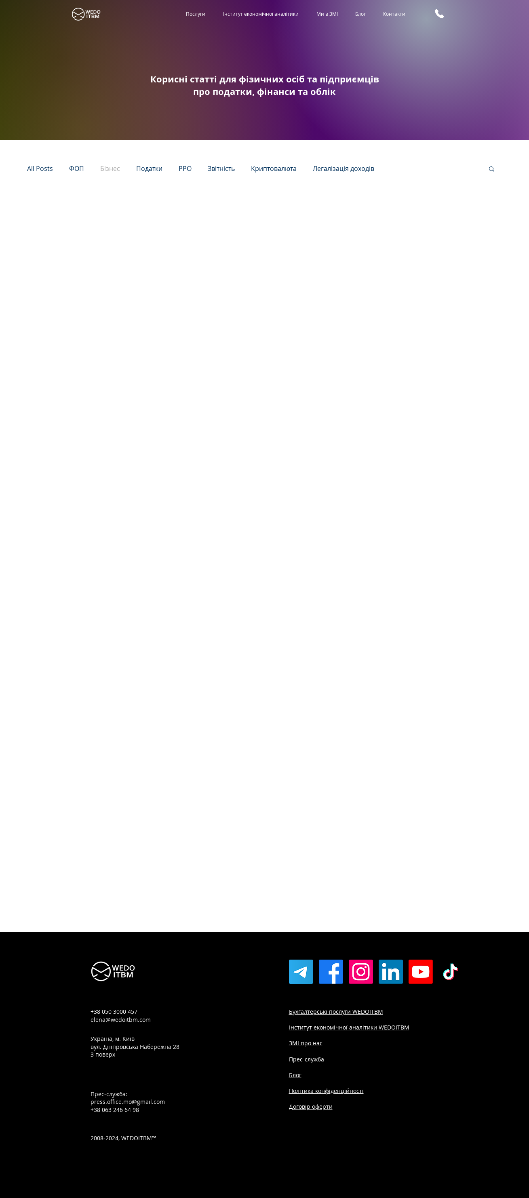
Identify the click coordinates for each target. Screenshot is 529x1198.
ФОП (76, 168)
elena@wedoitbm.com (121, 1019)
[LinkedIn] (391, 972)
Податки (149, 168)
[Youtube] (421, 972)
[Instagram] (361, 972)
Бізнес (110, 168)
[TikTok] (450, 972)
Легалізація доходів (343, 168)
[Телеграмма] (301, 972)
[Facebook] (331, 972)
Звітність (221, 168)
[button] (491, 169)
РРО (185, 168)
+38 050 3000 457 (114, 1011)
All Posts (40, 168)
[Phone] (439, 14)
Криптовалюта (274, 168)
